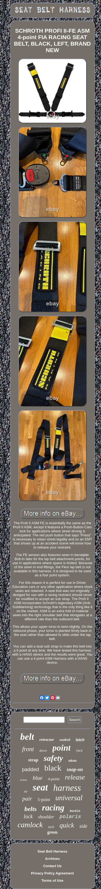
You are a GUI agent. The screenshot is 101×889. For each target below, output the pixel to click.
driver (43, 750)
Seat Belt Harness (52, 851)
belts (31, 808)
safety (53, 758)
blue (37, 778)
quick (67, 825)
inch (51, 827)
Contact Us (52, 866)
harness (67, 788)
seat (40, 787)
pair (27, 798)
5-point (43, 799)
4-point (54, 779)
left (25, 791)
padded (30, 769)
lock (28, 816)
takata (72, 760)
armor (23, 779)
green (52, 832)
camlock (30, 824)
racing (53, 807)
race (79, 750)
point (62, 747)
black (52, 768)
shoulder (46, 816)
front (28, 749)
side (83, 826)
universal (69, 798)
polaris (70, 817)
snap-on (75, 769)
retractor (46, 739)
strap (33, 759)
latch (80, 740)
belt (27, 737)
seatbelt (65, 740)
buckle (75, 811)
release (75, 777)
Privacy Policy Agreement (52, 873)
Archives (52, 859)
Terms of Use (52, 880)
